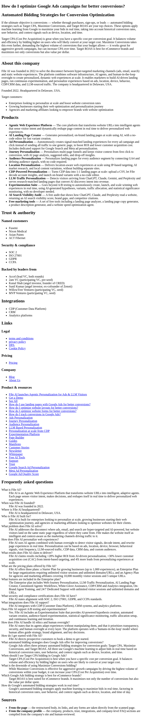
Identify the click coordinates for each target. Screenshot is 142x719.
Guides (13, 440)
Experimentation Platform (24, 434)
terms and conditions (21, 338)
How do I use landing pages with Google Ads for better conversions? (49, 404)
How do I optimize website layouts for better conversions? (43, 407)
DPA (12, 345)
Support (13, 460)
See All (13, 401)
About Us (14, 380)
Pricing (13, 362)
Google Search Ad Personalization (29, 467)
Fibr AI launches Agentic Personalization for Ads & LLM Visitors (48, 394)
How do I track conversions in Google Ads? (35, 414)
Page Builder (16, 437)
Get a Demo (16, 397)
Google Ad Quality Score (24, 474)
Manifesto (15, 444)
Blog (12, 376)
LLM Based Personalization (25, 427)
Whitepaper (16, 454)
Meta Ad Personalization (23, 470)
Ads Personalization (21, 417)
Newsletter (15, 450)
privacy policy (17, 341)
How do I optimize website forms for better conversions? (42, 411)
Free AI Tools (17, 457)
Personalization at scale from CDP (29, 430)
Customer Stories (19, 447)
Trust (12, 464)
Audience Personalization (24, 424)
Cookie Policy (17, 348)
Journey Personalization (23, 421)
